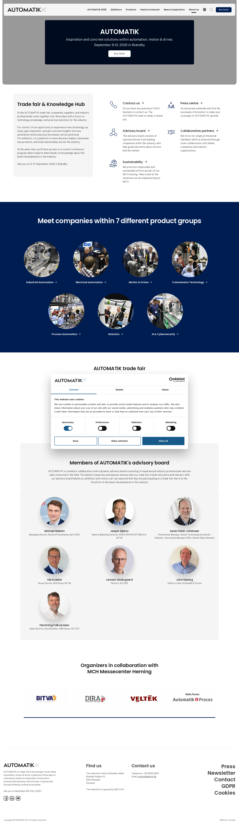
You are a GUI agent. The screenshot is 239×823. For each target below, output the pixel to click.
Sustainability (133, 162)
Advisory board (134, 131)
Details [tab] (119, 389)
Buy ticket (119, 53)
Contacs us (131, 103)
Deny (75, 441)
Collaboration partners (197, 131)
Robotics (114, 334)
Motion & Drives (139, 282)
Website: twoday (227, 820)
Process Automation (64, 334)
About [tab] (165, 389)
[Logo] (27, 9)
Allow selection (119, 441)
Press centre (189, 103)
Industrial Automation (40, 282)
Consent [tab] (73, 389)
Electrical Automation (89, 282)
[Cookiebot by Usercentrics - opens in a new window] (171, 380)
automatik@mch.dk (147, 776)
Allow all (163, 441)
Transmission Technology (188, 282)
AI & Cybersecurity (163, 334)
